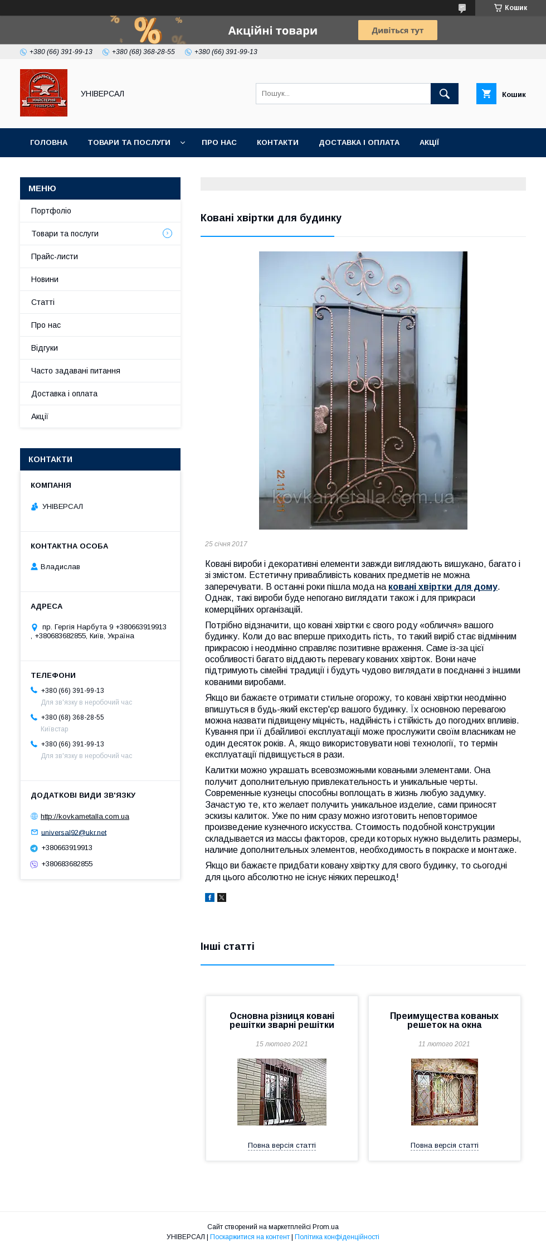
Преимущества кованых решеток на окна (444, 1020)
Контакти (278, 142)
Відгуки (44, 347)
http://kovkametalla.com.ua (85, 816)
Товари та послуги (128, 142)
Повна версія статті (282, 1145)
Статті (43, 302)
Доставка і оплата (359, 142)
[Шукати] (445, 93)
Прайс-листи (54, 256)
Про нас (219, 142)
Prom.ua (326, 1227)
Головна (48, 142)
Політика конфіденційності (337, 1237)
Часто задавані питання (75, 370)
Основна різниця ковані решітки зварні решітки (282, 1020)
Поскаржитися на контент (250, 1237)
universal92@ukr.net (73, 832)
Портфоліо (51, 210)
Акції (429, 142)
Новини (44, 279)
